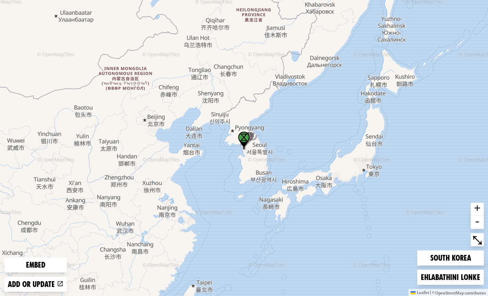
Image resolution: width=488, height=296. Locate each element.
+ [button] (477, 209)
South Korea (450, 257)
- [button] (477, 222)
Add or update (35, 284)
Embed (35, 265)
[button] (243, 140)
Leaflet (420, 292)
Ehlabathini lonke (450, 276)
